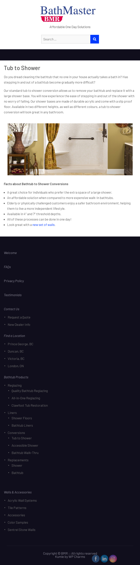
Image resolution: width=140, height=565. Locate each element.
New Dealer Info (19, 324)
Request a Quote (19, 317)
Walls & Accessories (18, 492)
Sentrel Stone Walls (21, 530)
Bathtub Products (16, 377)
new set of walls (43, 225)
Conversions (16, 433)
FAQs (7, 267)
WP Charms (77, 556)
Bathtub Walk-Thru (25, 453)
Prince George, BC (20, 344)
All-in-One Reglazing (26, 398)
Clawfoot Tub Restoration (30, 405)
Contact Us (11, 309)
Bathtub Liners (22, 425)
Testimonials (13, 295)
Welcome (10, 253)
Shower (17, 465)
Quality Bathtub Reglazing (30, 391)
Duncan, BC (16, 351)
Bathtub (17, 473)
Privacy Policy (14, 281)
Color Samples (18, 522)
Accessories (16, 515)
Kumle (59, 556)
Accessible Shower (25, 445)
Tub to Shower (22, 438)
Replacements (18, 460)
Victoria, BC (16, 358)
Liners (12, 413)
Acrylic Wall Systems (22, 500)
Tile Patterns (17, 508)
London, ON (16, 366)
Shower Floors (22, 418)
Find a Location (14, 336)
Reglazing (15, 385)
